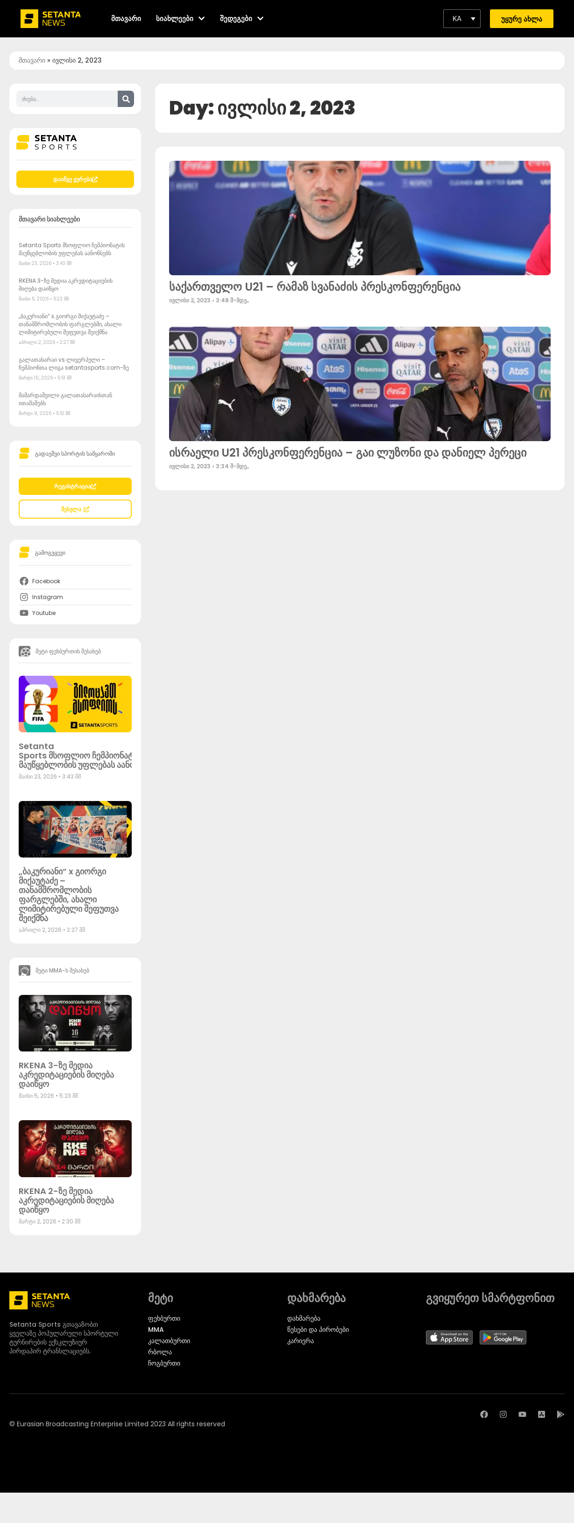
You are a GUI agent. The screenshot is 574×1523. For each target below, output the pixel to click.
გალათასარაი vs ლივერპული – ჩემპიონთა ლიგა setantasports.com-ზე (74, 364)
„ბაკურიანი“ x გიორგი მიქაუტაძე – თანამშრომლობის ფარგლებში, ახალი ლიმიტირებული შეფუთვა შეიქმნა (70, 324)
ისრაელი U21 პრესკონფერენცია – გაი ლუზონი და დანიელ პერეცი (347, 452)
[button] (462, 18)
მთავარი (32, 60)
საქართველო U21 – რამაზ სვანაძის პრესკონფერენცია (315, 286)
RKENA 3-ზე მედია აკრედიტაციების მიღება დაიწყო (66, 1074)
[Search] (126, 99)
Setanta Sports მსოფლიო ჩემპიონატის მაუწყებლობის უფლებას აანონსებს (72, 249)
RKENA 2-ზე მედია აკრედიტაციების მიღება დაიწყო (66, 1200)
